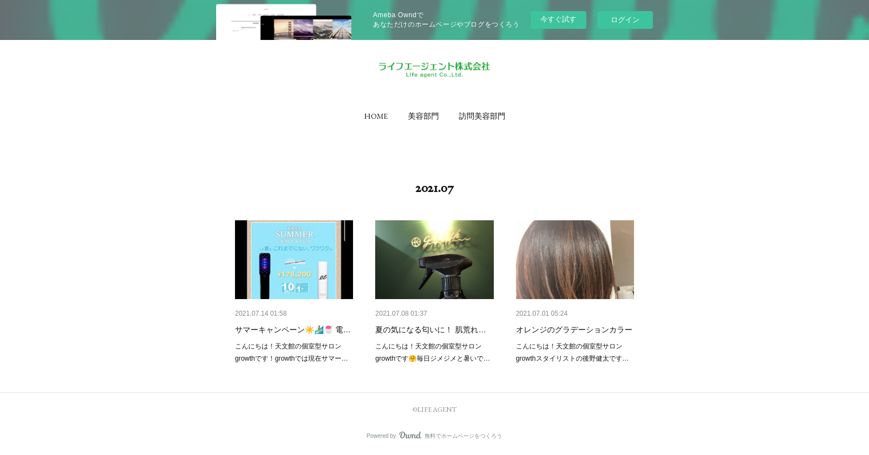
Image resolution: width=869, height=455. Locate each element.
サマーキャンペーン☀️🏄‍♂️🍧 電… (293, 329)
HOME (376, 116)
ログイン (625, 20)
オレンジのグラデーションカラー (574, 329)
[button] (376, 116)
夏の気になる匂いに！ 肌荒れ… (430, 329)
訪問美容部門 (482, 116)
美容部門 (423, 116)
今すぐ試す (558, 19)
